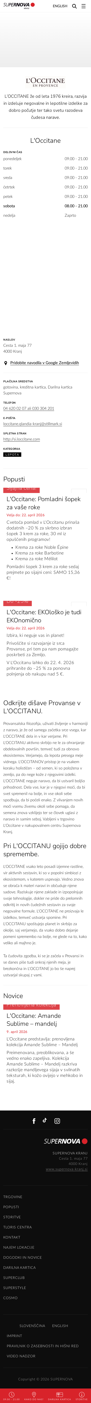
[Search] (74, 6)
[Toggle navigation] (83, 6)
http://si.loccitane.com (21, 439)
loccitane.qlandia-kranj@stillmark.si (32, 424)
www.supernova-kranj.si (67, 1169)
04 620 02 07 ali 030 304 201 (28, 409)
